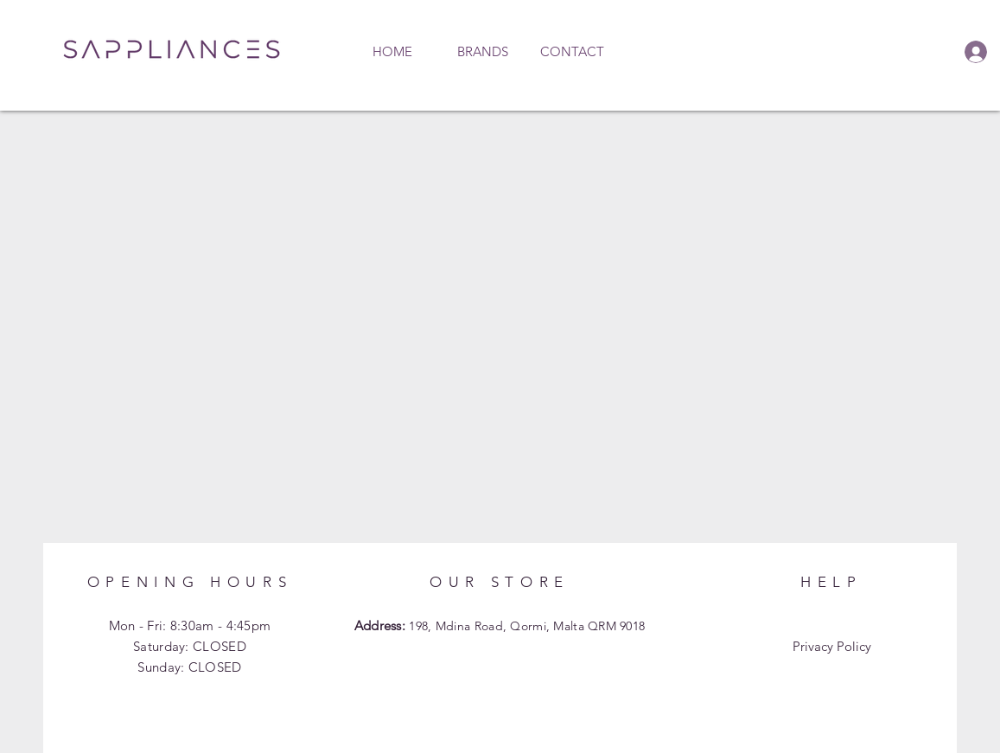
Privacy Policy (832, 646)
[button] (482, 51)
